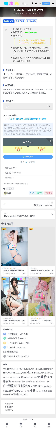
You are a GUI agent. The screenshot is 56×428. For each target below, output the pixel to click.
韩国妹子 (14, 268)
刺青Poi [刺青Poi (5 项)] (15, 377)
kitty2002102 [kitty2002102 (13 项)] (9, 373)
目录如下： (9, 410)
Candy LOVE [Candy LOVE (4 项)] (40, 369)
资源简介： (9, 403)
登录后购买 (28, 157)
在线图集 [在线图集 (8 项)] (33, 377)
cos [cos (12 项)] (45, 369)
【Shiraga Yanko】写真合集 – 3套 (41, 321)
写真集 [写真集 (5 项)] (10, 377)
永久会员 (41, 148)
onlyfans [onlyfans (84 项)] (28, 372)
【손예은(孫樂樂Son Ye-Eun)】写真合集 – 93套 (14, 271)
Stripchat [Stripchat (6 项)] (37, 373)
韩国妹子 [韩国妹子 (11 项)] (6, 394)
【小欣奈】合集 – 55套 (16, 347)
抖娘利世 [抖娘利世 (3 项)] (17, 382)
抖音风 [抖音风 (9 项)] (23, 381)
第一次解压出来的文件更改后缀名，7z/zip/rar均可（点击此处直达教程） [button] (32, 41)
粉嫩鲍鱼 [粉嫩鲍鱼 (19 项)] (45, 386)
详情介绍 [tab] (8, 21)
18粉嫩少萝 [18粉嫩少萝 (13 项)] (8, 369)
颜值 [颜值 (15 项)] (21, 394)
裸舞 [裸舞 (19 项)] (50, 390)
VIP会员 (18, 148)
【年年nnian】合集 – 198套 (18, 343)
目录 (7, 106)
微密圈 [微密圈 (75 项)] (7, 381)
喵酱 (7, 193)
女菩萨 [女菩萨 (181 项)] (42, 377)
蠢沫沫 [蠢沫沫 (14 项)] (44, 391)
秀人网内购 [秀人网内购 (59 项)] (33, 386)
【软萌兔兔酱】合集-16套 (17, 333)
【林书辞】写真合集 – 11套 (18, 356)
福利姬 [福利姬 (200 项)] (22, 386)
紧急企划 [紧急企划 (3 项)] (23, 391)
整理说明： (9, 407)
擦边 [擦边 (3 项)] (34, 382)
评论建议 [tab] (31, 21)
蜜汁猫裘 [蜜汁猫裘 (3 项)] (38, 391)
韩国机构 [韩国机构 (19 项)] (15, 394)
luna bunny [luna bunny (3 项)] (18, 373)
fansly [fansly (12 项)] (50, 369)
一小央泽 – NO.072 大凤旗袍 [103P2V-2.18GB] (26, 119)
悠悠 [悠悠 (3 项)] (13, 382)
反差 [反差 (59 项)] (20, 377)
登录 (46, 3)
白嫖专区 (41, 318)
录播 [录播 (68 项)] (50, 377)
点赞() (48, 193)
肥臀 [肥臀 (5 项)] (27, 391)
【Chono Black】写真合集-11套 (41, 270)
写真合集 (28, 14)
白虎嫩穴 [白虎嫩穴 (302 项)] (10, 385)
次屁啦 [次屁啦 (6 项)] (38, 382)
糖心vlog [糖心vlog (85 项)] (14, 390)
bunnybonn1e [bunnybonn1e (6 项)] (21, 369)
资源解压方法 (12, 352)
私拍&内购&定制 (9, 318)
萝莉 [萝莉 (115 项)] (33, 390)
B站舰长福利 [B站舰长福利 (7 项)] (30, 369)
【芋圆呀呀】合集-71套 (16, 338)
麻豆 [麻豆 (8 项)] (25, 394)
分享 (32, 193)
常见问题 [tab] (20, 21)
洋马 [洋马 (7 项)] (48, 381)
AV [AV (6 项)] (14, 369)
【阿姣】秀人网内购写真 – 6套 (14, 320)
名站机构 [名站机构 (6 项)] (27, 377)
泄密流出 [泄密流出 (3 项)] (43, 382)
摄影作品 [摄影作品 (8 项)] (29, 381)
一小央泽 (10, 189)
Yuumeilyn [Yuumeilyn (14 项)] (46, 372)
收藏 (39, 193)
